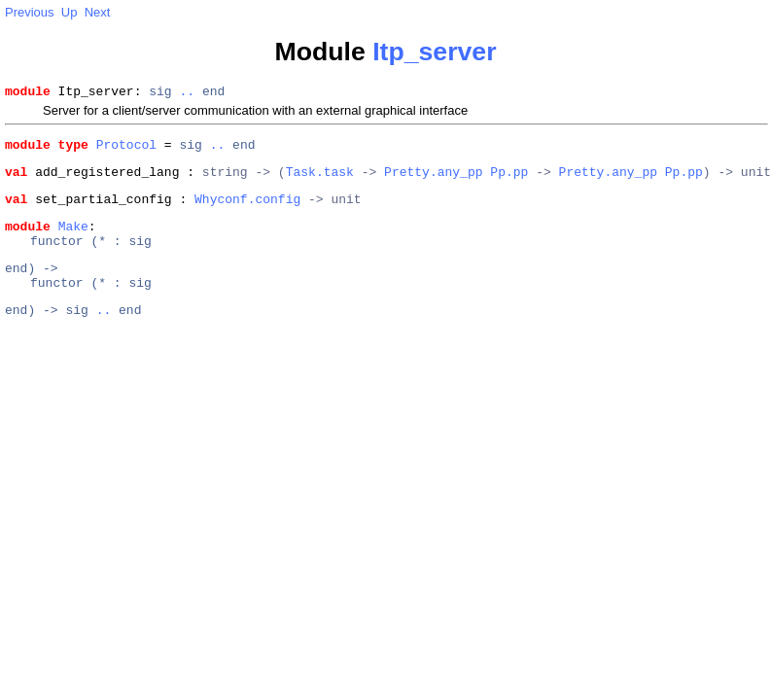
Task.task (320, 180)
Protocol (126, 149)
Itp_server (434, 51)
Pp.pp (509, 180)
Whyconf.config (247, 210)
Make (73, 240)
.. (186, 93)
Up (69, 12)
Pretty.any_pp (433, 180)
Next (98, 12)
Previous (29, 12)
